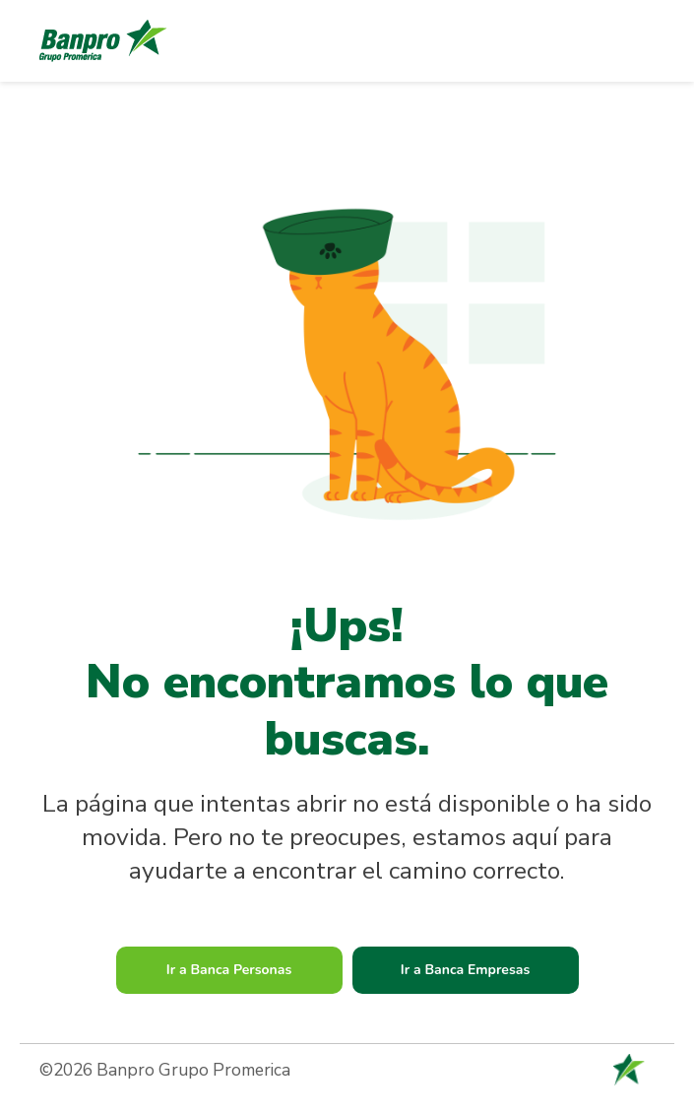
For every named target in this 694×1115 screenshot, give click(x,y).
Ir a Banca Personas (229, 969)
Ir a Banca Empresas (466, 969)
